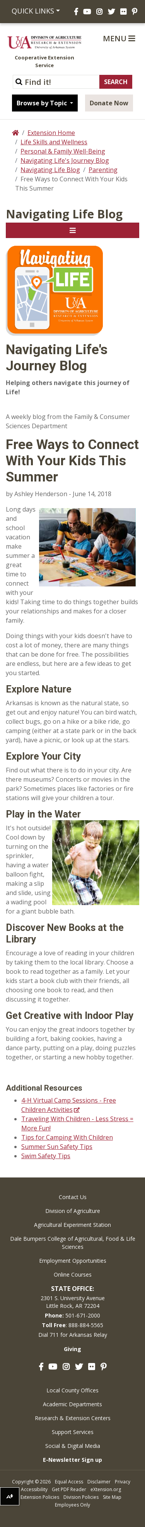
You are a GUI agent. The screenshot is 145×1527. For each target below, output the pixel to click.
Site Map (112, 1497)
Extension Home (51, 132)
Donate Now (109, 103)
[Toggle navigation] (72, 230)
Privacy (122, 1481)
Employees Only (72, 1505)
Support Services (73, 1432)
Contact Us (73, 1197)
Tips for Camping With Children (67, 1137)
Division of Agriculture (72, 1211)
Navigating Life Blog (50, 170)
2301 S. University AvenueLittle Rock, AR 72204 (73, 1301)
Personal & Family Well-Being (62, 151)
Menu (119, 38)
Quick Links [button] (33, 10)
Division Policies (81, 1497)
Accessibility (34, 1489)
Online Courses (73, 1274)
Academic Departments (72, 1404)
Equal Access (69, 1481)
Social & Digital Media (72, 1445)
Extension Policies (39, 1497)
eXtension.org (105, 1489)
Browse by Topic (42, 103)
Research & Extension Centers (73, 1418)
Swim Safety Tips (45, 1156)
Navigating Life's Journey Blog (64, 160)
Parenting (103, 170)
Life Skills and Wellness (53, 142)
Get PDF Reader (69, 1489)
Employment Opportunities (72, 1260)
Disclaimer (99, 1481)
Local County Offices (72, 1390)
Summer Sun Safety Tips (56, 1146)
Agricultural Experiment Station (72, 1224)
